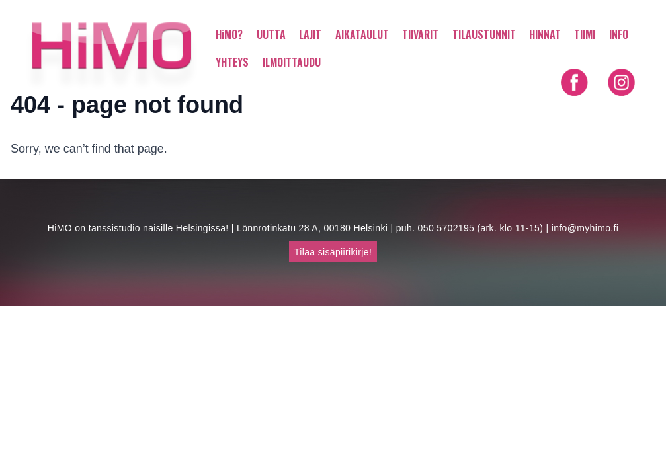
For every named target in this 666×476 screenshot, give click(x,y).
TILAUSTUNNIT (484, 34)
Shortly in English (598, 108)
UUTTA (271, 34)
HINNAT (545, 34)
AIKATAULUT (362, 34)
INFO (618, 34)
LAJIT (310, 34)
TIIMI (584, 34)
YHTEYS (232, 62)
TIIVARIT (420, 34)
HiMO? (229, 34)
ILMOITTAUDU (292, 62)
